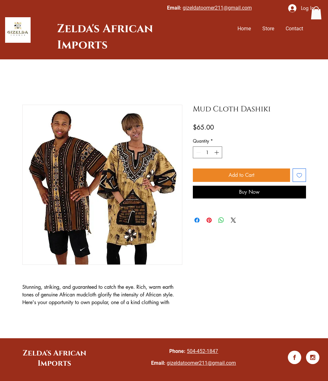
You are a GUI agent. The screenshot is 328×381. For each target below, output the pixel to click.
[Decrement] (198, 152)
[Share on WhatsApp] (221, 220)
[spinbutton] (207, 152)
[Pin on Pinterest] (209, 220)
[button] (316, 12)
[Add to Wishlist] (299, 175)
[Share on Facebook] (197, 220)
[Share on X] (233, 220)
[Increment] (217, 152)
